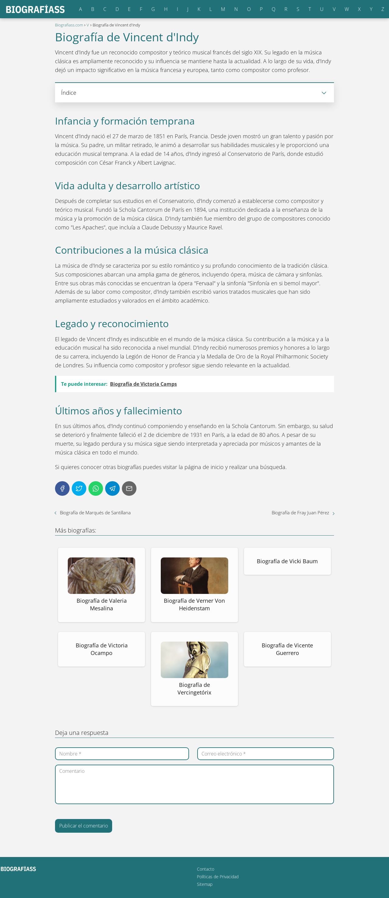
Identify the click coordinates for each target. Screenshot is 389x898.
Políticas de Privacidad (218, 876)
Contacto (205, 869)
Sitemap (204, 884)
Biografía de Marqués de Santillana (95, 512)
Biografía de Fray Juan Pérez (300, 512)
